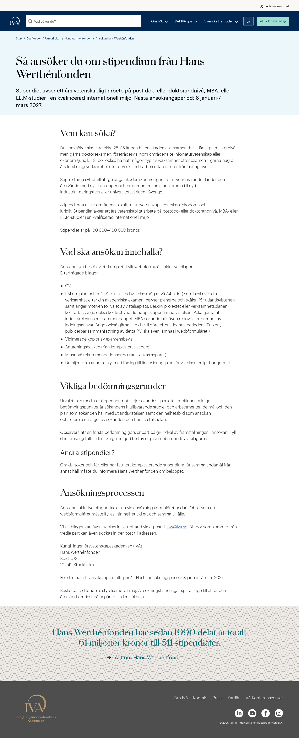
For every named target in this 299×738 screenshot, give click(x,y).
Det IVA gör (183, 21)
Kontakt (200, 697)
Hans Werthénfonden (78, 38)
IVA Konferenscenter (264, 697)
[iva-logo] (15, 21)
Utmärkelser (52, 38)
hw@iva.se (177, 526)
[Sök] (30, 21)
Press (217, 697)
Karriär (233, 697)
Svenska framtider (218, 21)
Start (19, 38)
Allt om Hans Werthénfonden (150, 657)
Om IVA (157, 21)
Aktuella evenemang (273, 21)
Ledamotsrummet (277, 6)
